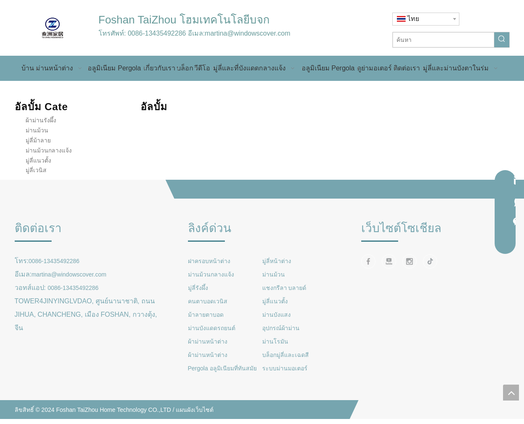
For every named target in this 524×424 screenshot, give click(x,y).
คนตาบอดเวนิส (207, 301)
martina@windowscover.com (247, 33)
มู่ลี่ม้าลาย (38, 140)
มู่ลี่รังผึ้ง (198, 287)
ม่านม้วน (37, 130)
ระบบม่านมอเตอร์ (285, 368)
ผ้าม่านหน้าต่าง (207, 341)
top (511, 393)
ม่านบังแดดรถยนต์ (211, 328)
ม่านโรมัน (275, 341)
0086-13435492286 (157, 33)
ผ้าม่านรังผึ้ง (41, 120)
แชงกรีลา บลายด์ (284, 287)
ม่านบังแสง (276, 314)
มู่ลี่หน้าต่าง (276, 261)
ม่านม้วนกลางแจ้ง (49, 150)
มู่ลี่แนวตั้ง (38, 160)
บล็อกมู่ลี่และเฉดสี (285, 355)
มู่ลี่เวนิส (36, 170)
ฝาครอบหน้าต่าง (209, 261)
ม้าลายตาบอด (206, 314)
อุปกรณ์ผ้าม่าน (281, 328)
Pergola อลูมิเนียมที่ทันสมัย (222, 368)
